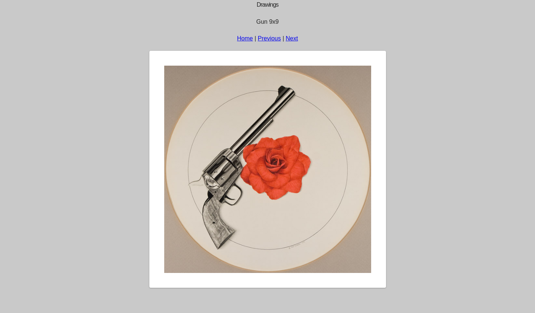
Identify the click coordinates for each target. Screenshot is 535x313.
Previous (269, 38)
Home (245, 38)
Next (292, 38)
